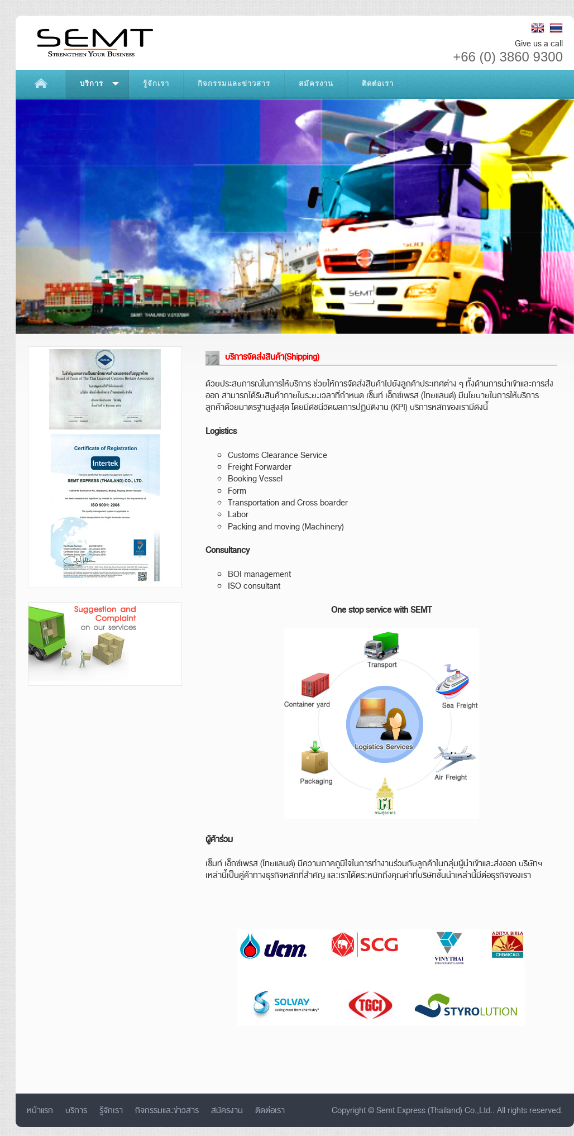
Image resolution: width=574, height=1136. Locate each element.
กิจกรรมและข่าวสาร (167, 1110)
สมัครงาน (227, 1110)
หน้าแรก (40, 1110)
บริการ (76, 1110)
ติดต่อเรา (270, 1110)
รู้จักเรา (111, 1110)
